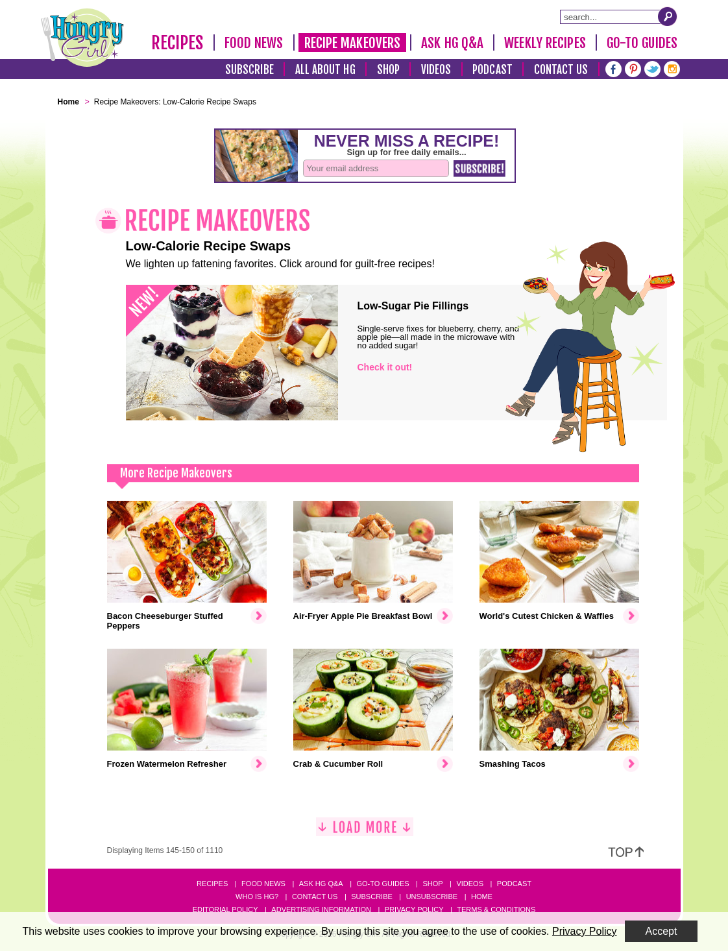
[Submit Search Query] (667, 16)
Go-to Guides (382, 883)
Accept (661, 931)
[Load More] (364, 832)
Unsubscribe (431, 896)
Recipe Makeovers (352, 42)
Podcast (492, 70)
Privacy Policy (414, 909)
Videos (436, 70)
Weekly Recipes (544, 42)
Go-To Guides (642, 42)
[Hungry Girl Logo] (82, 37)
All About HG (325, 70)
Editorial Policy (225, 909)
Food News (254, 42)
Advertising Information (321, 909)
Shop (388, 70)
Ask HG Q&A (452, 42)
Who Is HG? (257, 896)
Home (481, 896)
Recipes (177, 43)
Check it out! (385, 367)
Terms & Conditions (496, 909)
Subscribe (249, 70)
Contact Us (561, 70)
